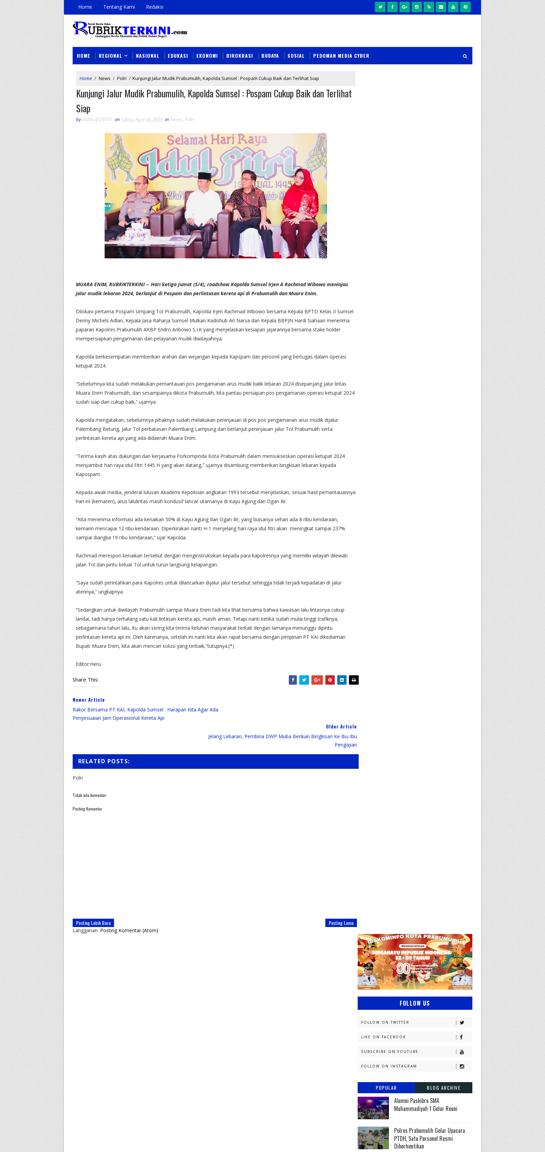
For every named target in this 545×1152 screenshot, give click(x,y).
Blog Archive (444, 222)
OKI (402, 708)
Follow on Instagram (416, 200)
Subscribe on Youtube (416, 186)
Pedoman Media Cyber (341, 52)
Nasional (148, 52)
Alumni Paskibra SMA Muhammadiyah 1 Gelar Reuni (425, 239)
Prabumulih (414, 756)
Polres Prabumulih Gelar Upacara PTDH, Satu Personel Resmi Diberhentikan (429, 273)
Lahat (415, 671)
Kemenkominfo (377, 647)
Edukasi (178, 52)
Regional (110, 52)
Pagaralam (374, 732)
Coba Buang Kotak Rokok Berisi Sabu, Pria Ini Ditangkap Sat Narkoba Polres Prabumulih (321, 1002)
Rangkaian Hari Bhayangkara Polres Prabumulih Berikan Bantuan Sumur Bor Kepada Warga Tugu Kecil (319, 1046)
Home (85, 6)
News (105, 76)
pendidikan (373, 805)
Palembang (417, 732)
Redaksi (154, 6)
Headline (422, 598)
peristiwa (418, 805)
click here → (105, 1045)
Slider (190, 969)
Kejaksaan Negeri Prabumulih (394, 635)
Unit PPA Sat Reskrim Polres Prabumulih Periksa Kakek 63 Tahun (338, 966)
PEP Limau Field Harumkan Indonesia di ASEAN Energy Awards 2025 (433, 363)
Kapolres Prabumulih (385, 623)
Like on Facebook (416, 171)
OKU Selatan (438, 708)
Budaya (270, 52)
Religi (367, 769)
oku (365, 793)
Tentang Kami (119, 6)
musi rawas (427, 781)
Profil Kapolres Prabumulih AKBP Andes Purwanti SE (429, 333)
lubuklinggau (377, 781)
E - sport (370, 586)
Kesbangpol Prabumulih (388, 659)
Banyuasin (373, 562)
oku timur (400, 793)
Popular (386, 222)
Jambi (406, 610)
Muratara (420, 683)
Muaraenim (374, 683)
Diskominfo (414, 574)
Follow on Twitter (416, 157)
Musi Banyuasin (379, 696)
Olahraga (372, 720)
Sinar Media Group (169, 1139)
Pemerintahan (421, 744)
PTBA (410, 720)
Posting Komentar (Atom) (129, 903)
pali (435, 793)
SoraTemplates (107, 1139)
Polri (122, 76)
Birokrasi (239, 52)
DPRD (444, 562)
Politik (369, 756)
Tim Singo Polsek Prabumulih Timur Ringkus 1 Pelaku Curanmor (314, 1090)
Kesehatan (373, 671)
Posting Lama (327, 895)
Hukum (369, 610)
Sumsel (441, 769)
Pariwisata (374, 744)
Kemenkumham (429, 647)
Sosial (296, 52)
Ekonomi (207, 52)
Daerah (369, 574)
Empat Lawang (377, 598)
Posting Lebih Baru (93, 895)
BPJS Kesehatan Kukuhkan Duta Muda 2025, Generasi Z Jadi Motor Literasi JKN (431, 305)
